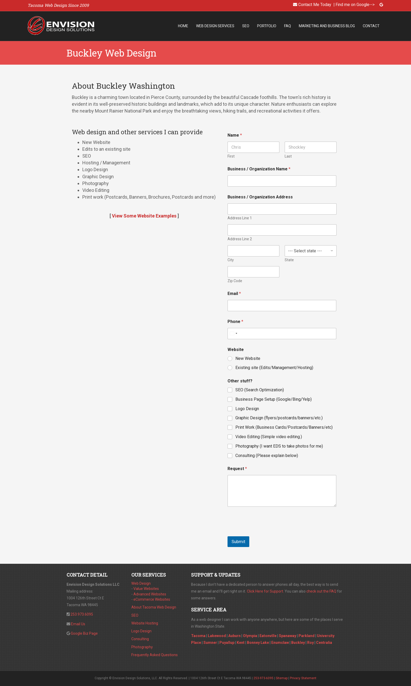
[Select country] (233, 333)
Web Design (141, 583)
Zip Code (235, 281)
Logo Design (247, 408)
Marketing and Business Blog (327, 26)
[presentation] (267, 533)
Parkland (307, 636)
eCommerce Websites (151, 599)
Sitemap (282, 678)
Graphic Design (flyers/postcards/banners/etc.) (279, 417)
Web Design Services (215, 26)
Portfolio (266, 26)
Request (237, 468)
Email (234, 293)
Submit (238, 541)
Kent (241, 642)
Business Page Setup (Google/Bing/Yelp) (273, 399)
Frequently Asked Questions (154, 655)
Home (183, 26)
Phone (235, 321)
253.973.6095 (82, 614)
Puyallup (226, 642)
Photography (142, 647)
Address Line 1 (240, 218)
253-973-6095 (263, 678)
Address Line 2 (240, 239)
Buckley (298, 642)
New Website (247, 358)
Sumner (210, 642)
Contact (371, 26)
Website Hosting (144, 623)
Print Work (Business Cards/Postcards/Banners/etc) (284, 427)
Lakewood (217, 636)
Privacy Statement (303, 678)
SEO (245, 26)
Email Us (78, 624)
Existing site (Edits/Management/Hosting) (274, 367)
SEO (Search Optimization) (259, 389)
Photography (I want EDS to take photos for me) (279, 446)
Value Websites (146, 589)
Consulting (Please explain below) (266, 455)
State (289, 260)
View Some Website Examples (144, 216)
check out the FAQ (321, 591)
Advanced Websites (149, 594)
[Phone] (282, 333)
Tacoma (198, 636)
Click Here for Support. (265, 591)
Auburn (234, 636)
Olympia (250, 636)
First (231, 156)
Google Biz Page (84, 633)
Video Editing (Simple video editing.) (268, 436)
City (231, 260)
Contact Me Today (314, 4)
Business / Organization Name (259, 168)
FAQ (287, 26)
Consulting (140, 639)
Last (287, 156)
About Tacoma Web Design (153, 607)
